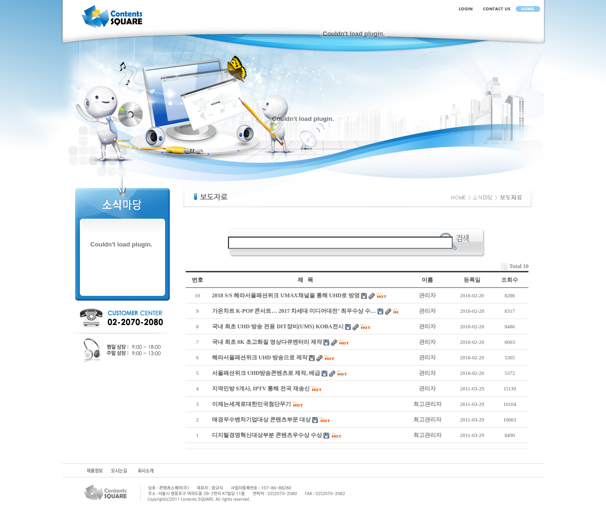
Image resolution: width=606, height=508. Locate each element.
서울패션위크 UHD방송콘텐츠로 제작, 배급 (266, 373)
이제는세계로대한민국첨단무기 (251, 404)
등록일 (472, 280)
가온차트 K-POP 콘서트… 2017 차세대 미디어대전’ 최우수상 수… (294, 311)
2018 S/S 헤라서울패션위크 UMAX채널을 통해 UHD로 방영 (286, 295)
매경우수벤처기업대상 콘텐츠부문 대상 (261, 419)
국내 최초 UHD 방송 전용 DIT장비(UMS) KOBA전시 (278, 326)
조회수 (509, 280)
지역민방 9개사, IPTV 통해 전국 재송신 (261, 388)
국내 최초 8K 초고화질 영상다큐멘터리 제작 (267, 342)
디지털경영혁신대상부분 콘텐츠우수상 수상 (267, 435)
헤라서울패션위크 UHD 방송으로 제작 (260, 357)
